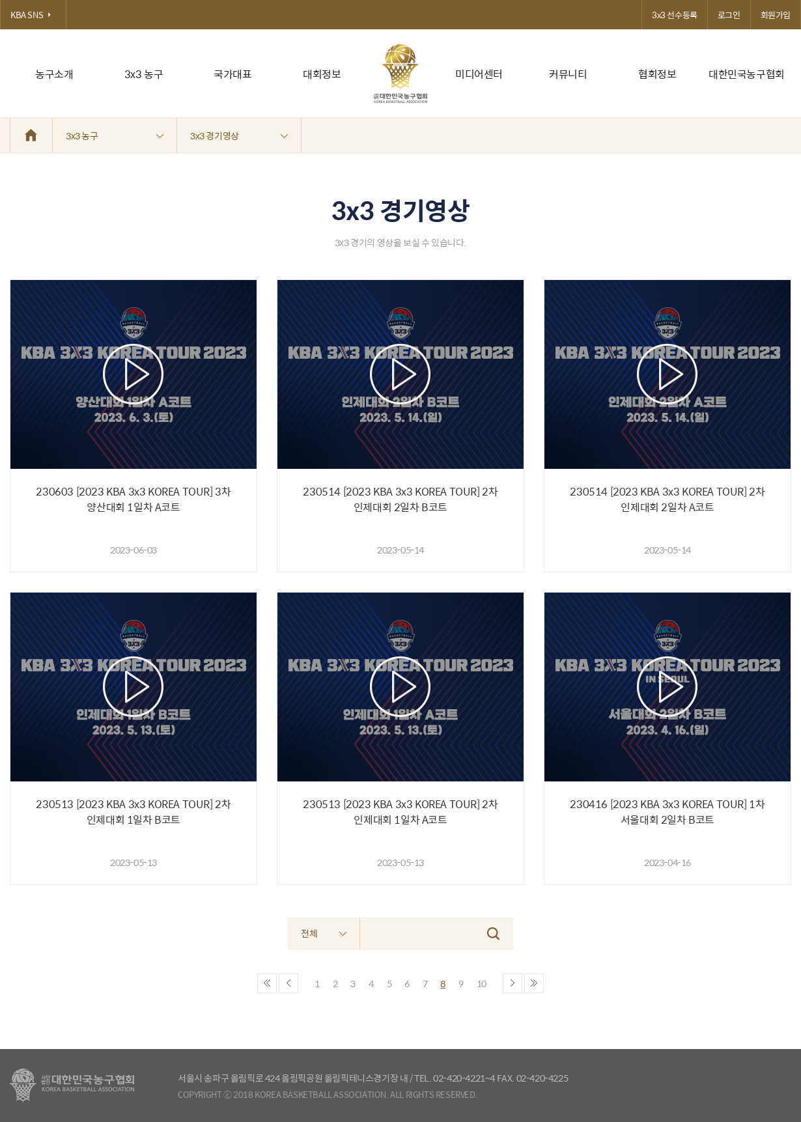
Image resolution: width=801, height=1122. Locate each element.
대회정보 (322, 74)
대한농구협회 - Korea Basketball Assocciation (72, 1085)
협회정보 (657, 74)
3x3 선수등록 (674, 14)
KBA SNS (33, 14)
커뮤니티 (568, 74)
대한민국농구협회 (747, 74)
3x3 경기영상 (239, 135)
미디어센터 (479, 74)
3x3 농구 (143, 74)
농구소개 (54, 74)
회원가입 (776, 14)
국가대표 (232, 74)
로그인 (729, 14)
